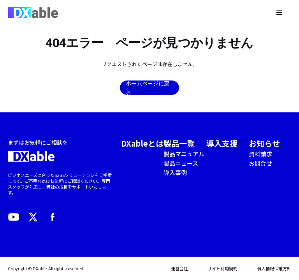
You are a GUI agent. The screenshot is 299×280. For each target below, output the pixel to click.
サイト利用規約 (222, 268)
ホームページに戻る (147, 87)
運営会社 (179, 268)
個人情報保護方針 (274, 268)
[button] (279, 12)
